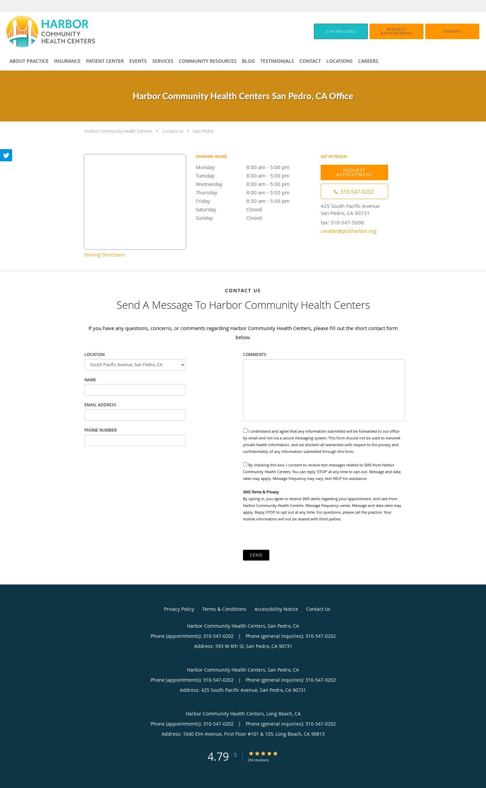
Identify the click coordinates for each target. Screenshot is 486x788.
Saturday (255, 209)
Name (90, 380)
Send (256, 555)
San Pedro (203, 131)
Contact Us (172, 131)
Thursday (255, 192)
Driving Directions (104, 254)
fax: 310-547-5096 (342, 222)
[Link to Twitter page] (6, 155)
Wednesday (255, 184)
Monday (255, 167)
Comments (254, 354)
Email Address (100, 405)
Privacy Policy (179, 609)
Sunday (255, 217)
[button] (397, 31)
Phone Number (100, 430)
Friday (255, 200)
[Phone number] (354, 191)
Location (94, 354)
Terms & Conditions (224, 609)
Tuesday (255, 175)
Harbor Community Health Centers (118, 131)
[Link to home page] (40, 31)
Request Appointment (354, 172)
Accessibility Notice (276, 609)
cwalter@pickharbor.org (348, 230)
